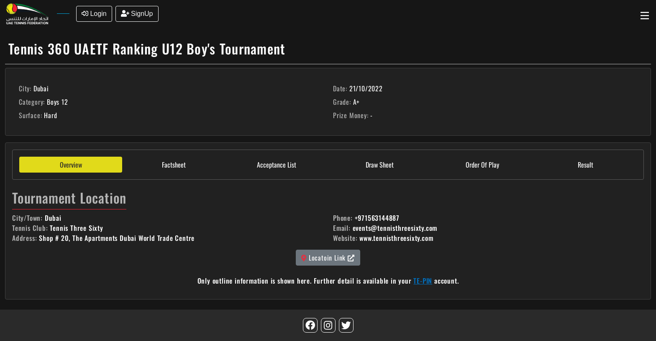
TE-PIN (422, 281)
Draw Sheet (380, 165)
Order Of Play (482, 165)
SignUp (137, 13)
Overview (71, 165)
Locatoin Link (328, 258)
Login (94, 13)
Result (585, 165)
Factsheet (174, 165)
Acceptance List (276, 165)
